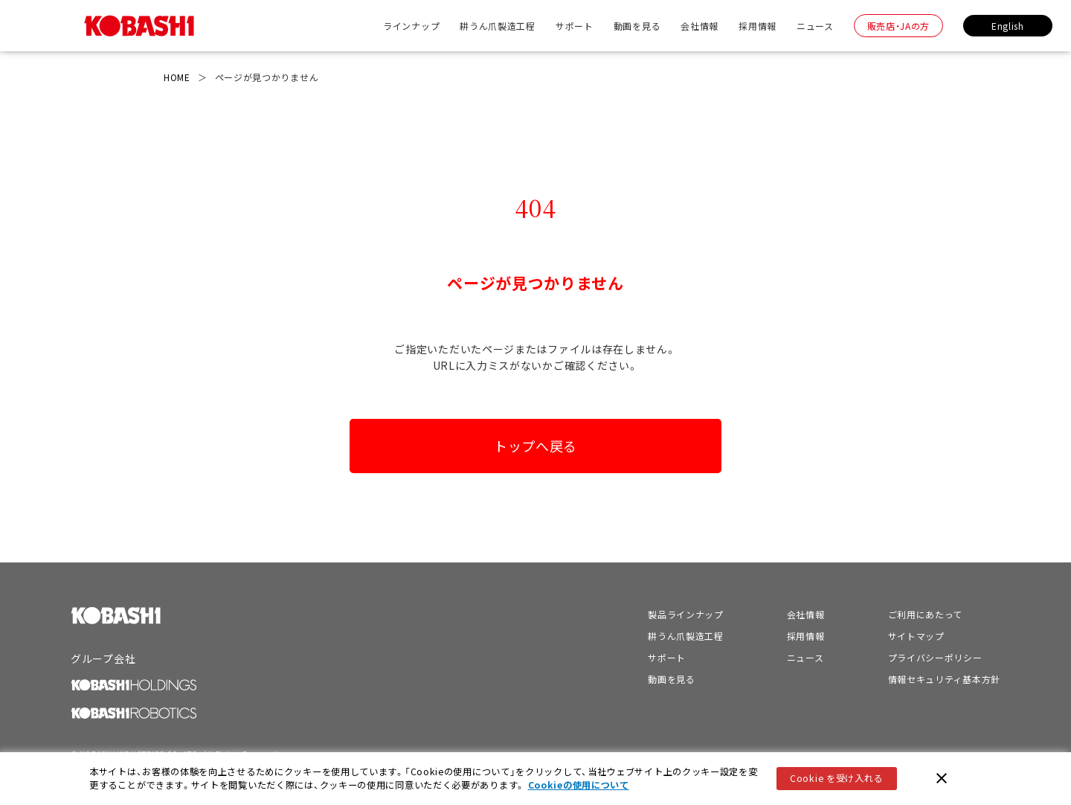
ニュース (815, 25)
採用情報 (757, 25)
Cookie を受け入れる (836, 778)
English (1007, 25)
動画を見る (637, 25)
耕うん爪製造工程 (498, 25)
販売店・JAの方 (898, 25)
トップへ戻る (535, 445)
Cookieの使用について (578, 785)
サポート (575, 25)
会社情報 (699, 25)
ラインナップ (411, 25)
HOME (177, 77)
